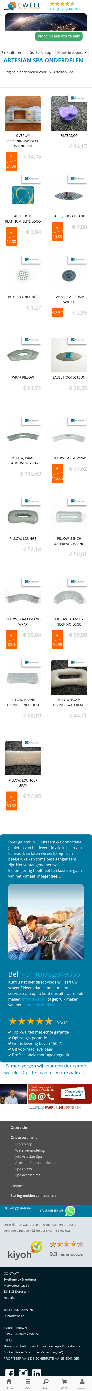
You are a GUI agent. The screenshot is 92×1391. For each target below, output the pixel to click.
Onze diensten (72, 1346)
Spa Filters (23, 1169)
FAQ (60, 1352)
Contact (17, 1186)
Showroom (12, 1346)
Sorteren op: (59, 52)
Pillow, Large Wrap (69, 458)
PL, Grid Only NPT (23, 296)
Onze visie (19, 1127)
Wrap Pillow (23, 377)
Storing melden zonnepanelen (35, 1195)
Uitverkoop (23, 1144)
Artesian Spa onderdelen (35, 1162)
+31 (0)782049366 (65, 9)
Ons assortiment (24, 1137)
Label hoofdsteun (69, 377)
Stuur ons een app (58, 1211)
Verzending (49, 1352)
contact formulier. (38, 1004)
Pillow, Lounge (23, 538)
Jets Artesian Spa (28, 1156)
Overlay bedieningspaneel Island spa (23, 140)
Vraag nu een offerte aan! (59, 36)
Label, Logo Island (69, 216)
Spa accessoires (27, 1175)
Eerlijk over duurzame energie (41, 1346)
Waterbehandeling (30, 1150)
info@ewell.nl (34, 999)
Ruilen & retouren (28, 1352)
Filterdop (69, 135)
